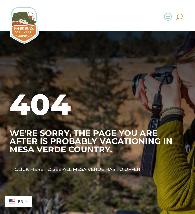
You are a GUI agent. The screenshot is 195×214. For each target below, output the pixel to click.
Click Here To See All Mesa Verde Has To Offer (77, 169)
